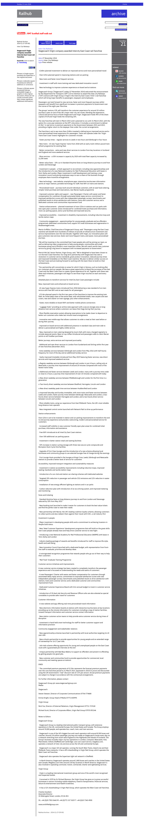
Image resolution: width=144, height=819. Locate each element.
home (125, 4)
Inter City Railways (51, 60)
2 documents (122, 98)
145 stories (122, 73)
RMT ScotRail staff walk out (39, 33)
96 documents (121, 78)
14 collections (121, 83)
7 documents (122, 93)
